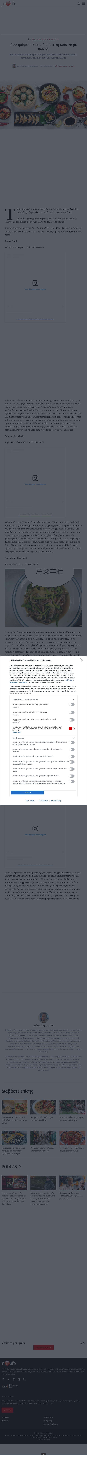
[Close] (82, 660)
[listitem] (43, 699)
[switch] (72, 703)
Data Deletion (30, 801)
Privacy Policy (56, 801)
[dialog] (43, 730)
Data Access (43, 801)
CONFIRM (28, 792)
